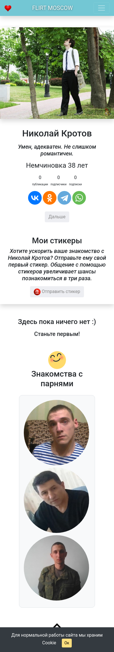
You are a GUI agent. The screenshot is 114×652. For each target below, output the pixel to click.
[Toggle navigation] (101, 8)
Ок (66, 643)
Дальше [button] (57, 216)
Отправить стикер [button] (57, 291)
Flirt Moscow (52, 8)
